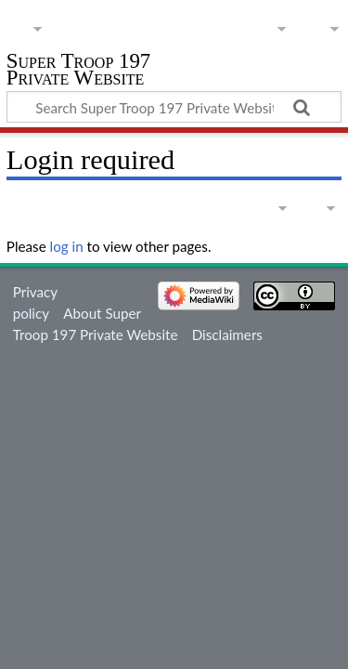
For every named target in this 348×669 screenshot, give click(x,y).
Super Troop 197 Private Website (78, 71)
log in (67, 246)
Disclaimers (227, 334)
